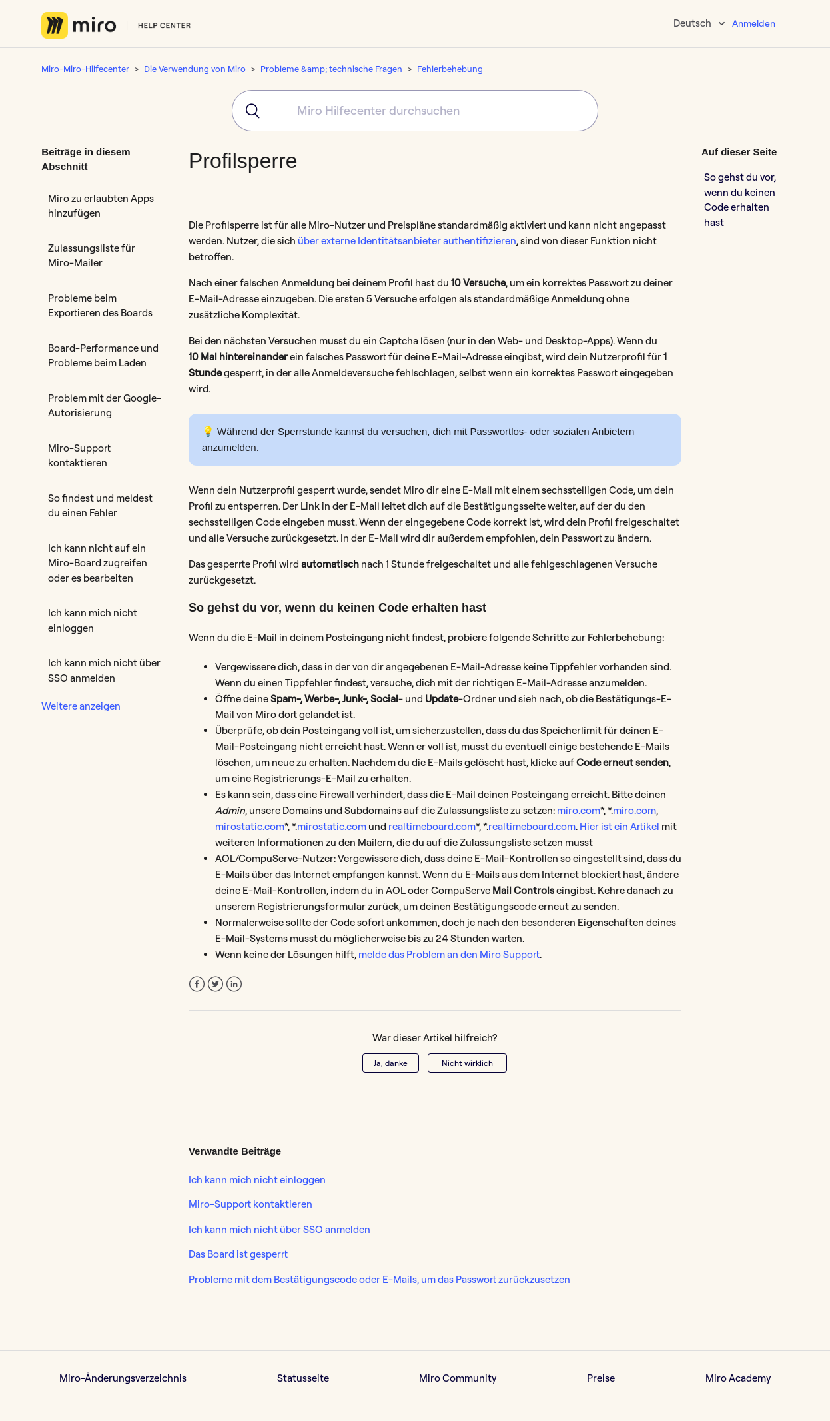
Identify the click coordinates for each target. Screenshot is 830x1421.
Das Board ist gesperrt (238, 1254)
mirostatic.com (249, 826)
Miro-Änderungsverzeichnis (123, 1378)
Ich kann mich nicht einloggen (92, 620)
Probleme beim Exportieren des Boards (100, 306)
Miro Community (457, 1378)
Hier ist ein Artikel (619, 826)
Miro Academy (738, 1378)
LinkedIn (234, 984)
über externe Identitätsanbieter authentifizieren (407, 241)
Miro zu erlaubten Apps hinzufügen (101, 206)
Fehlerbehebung (450, 68)
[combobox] (415, 110)
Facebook (197, 984)
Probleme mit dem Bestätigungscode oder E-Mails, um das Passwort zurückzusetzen (379, 1279)
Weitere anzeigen (81, 706)
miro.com (578, 810)
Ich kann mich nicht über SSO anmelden (104, 670)
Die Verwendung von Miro (195, 68)
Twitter (215, 984)
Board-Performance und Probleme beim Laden (103, 356)
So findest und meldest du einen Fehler (100, 506)
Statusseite (303, 1378)
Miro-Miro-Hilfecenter (85, 68)
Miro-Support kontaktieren (79, 456)
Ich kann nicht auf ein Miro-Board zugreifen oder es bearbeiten (97, 563)
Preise (601, 1378)
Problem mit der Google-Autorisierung (104, 406)
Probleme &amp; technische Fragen (331, 68)
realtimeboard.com (432, 826)
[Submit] (248, 110)
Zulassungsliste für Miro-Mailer (91, 256)
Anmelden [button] (753, 23)
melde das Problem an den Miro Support (449, 954)
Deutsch (693, 23)
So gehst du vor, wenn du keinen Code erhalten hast (740, 200)
